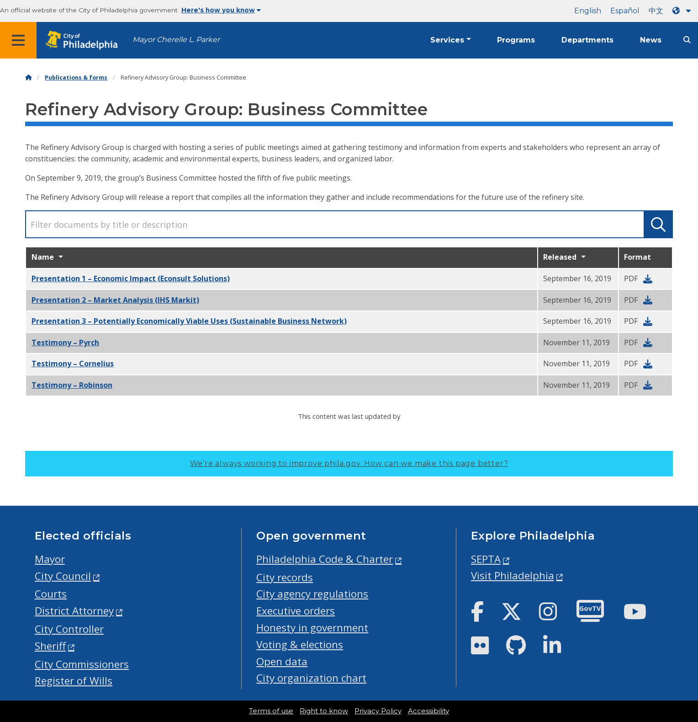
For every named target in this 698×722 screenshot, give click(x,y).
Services (447, 40)
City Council (63, 576)
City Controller (69, 629)
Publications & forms (76, 77)
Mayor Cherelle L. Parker (176, 39)
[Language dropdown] (683, 10)
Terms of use (271, 711)
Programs (516, 40)
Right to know (324, 711)
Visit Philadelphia (512, 575)
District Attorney (74, 611)
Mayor (50, 559)
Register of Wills (73, 681)
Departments (587, 40)
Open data (281, 661)
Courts (51, 594)
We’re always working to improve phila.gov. (349, 463)
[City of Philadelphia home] (84, 40)
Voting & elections (299, 644)
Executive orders (295, 611)
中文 (656, 10)
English (587, 10)
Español (625, 10)
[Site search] (687, 40)
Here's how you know (221, 10)
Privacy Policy (378, 711)
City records (284, 577)
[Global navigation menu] (18, 40)
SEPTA (486, 559)
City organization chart (311, 678)
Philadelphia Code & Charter (324, 559)
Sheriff (50, 646)
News (650, 40)
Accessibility (428, 711)
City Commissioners (82, 664)
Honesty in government (312, 627)
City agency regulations (312, 594)
